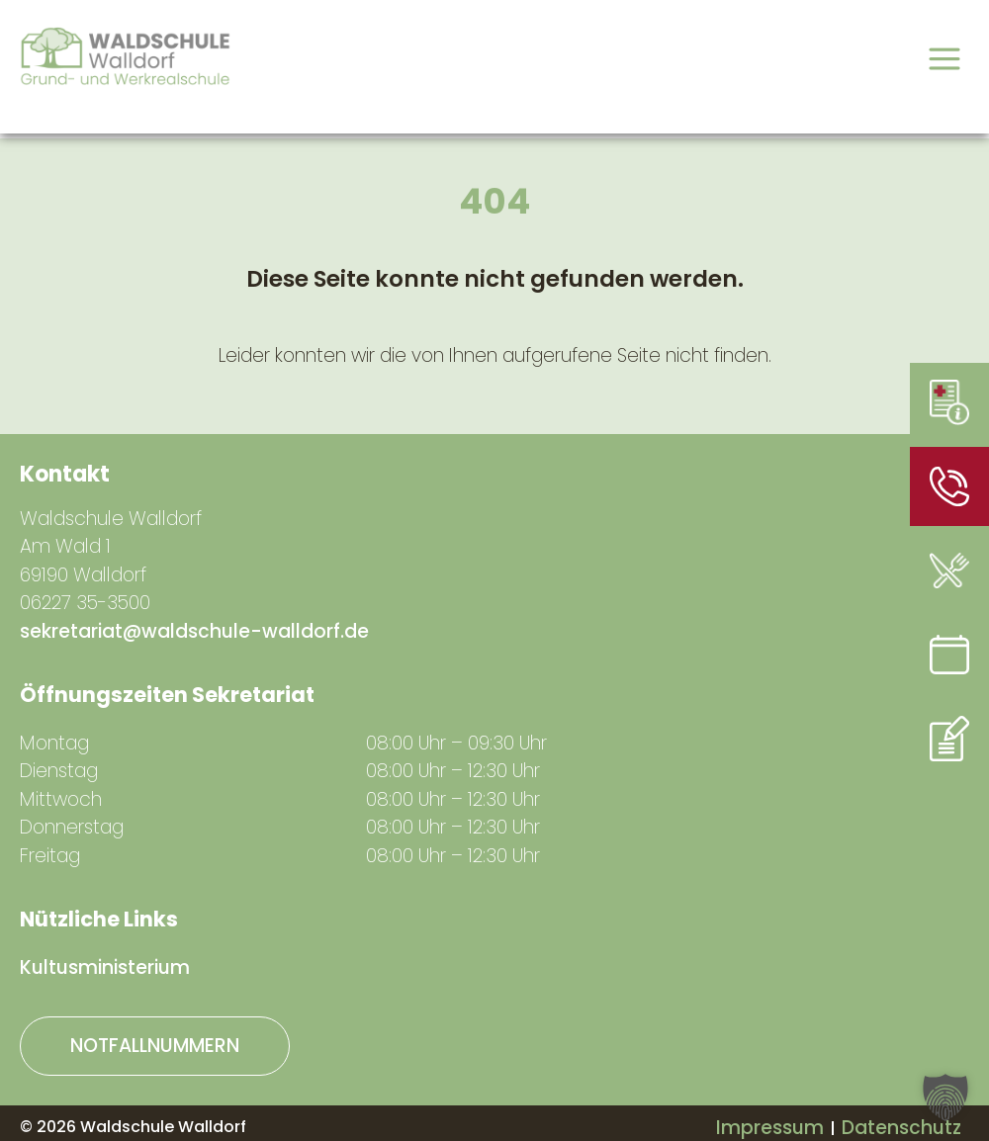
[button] (945, 1097)
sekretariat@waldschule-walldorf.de (194, 631)
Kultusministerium (105, 967)
